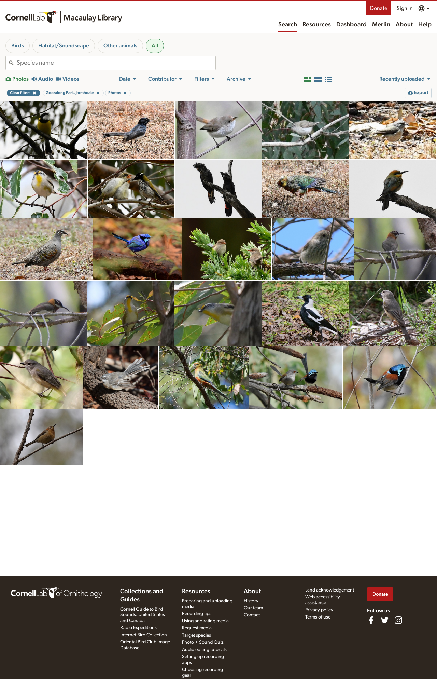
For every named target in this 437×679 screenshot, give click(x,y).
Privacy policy (319, 610)
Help (425, 25)
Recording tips (196, 613)
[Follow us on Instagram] (398, 620)
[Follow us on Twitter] (385, 620)
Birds (17, 46)
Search (287, 25)
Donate (378, 8)
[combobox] (116, 63)
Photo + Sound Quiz (202, 642)
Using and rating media (205, 621)
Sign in (405, 8)
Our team (253, 608)
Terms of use (317, 617)
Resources (316, 25)
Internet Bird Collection (143, 635)
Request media (197, 628)
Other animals (120, 46)
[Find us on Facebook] (371, 620)
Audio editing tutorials (204, 649)
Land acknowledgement (329, 590)
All (155, 46)
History (251, 601)
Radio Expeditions (138, 627)
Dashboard (351, 25)
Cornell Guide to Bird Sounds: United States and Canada (142, 615)
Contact (252, 615)
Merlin (381, 25)
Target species (196, 635)
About (404, 25)
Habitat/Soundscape (63, 46)
